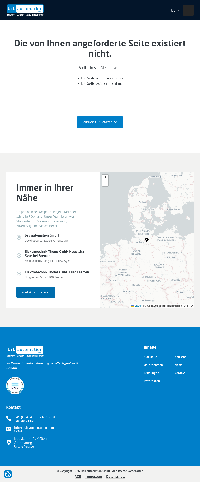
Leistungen (151, 373)
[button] (147, 240)
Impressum (93, 476)
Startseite (150, 357)
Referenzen (152, 381)
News (178, 365)
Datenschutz (115, 476)
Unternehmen (153, 365)
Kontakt (180, 373)
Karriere (180, 357)
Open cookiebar (8, 474)
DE (173, 10)
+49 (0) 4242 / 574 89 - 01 (35, 417)
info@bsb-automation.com (34, 428)
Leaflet (136, 305)
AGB (78, 476)
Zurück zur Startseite (100, 122)
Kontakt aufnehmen (36, 292)
